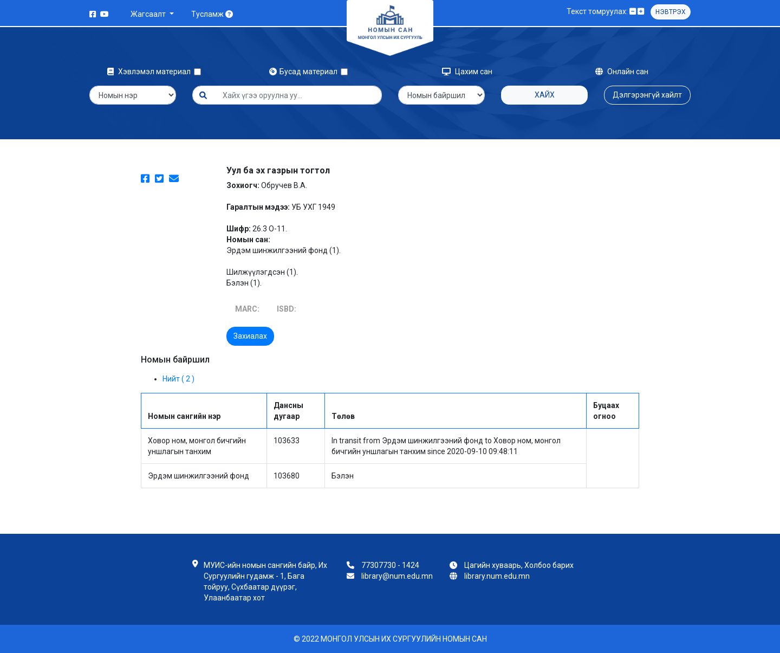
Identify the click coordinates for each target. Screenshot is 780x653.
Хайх (545, 94)
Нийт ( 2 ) (178, 378)
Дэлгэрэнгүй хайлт (647, 94)
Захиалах (250, 336)
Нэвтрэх (670, 12)
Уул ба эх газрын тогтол (278, 170)
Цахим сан (467, 71)
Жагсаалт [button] (149, 14)
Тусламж (212, 14)
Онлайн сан (621, 71)
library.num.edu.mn (497, 576)
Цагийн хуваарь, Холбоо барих (519, 565)
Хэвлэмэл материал (150, 71)
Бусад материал (305, 71)
